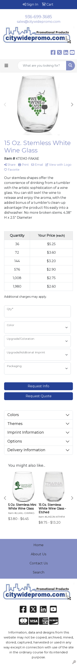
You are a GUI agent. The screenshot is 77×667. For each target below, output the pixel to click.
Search (38, 572)
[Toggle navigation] (6, 65)
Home (38, 545)
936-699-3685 (38, 16)
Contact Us (39, 563)
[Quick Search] (41, 65)
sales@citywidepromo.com (38, 22)
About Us (38, 554)
